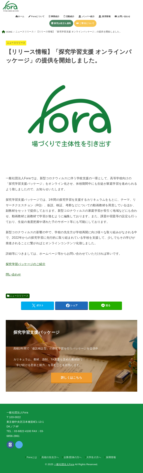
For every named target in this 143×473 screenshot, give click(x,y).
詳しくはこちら (71, 377)
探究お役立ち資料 (61, 23)
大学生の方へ (93, 457)
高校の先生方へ (50, 457)
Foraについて (36, 16)
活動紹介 (69, 16)
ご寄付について (85, 23)
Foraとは (32, 457)
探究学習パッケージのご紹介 (25, 264)
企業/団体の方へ (73, 457)
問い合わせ (13, 274)
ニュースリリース (16, 43)
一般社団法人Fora (64, 464)
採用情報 (111, 457)
